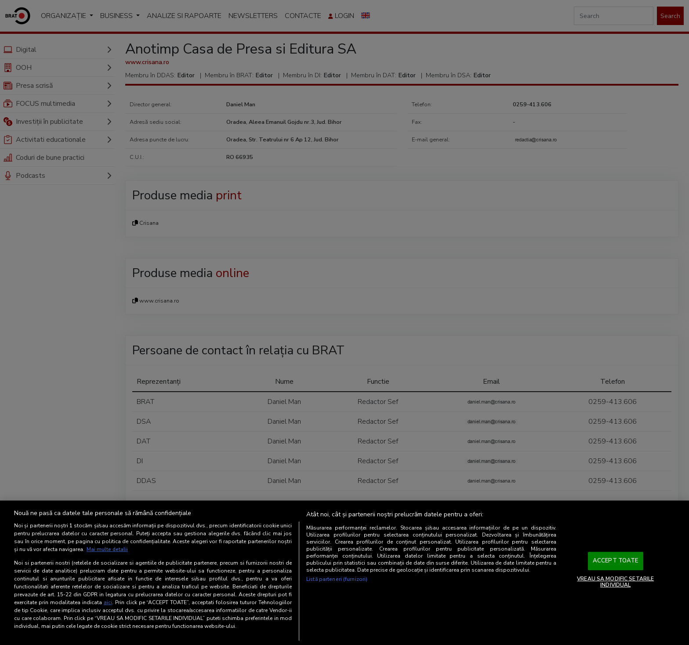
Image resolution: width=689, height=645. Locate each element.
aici (108, 602)
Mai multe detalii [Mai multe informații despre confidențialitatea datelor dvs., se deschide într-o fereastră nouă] (107, 549)
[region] (344, 573)
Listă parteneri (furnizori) (336, 579)
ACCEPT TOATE (615, 561)
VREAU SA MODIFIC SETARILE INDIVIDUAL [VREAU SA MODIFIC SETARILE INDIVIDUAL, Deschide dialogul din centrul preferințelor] (615, 581)
